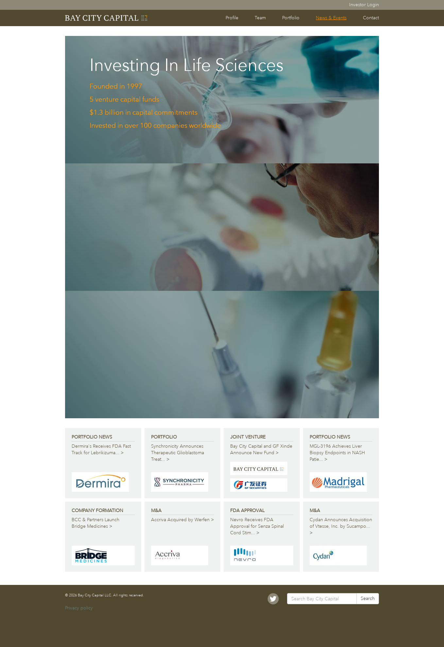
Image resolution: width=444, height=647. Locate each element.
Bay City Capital (106, 18)
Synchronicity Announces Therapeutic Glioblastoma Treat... (179, 453)
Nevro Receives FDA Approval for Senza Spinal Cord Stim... (261, 526)
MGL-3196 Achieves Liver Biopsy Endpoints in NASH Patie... (338, 453)
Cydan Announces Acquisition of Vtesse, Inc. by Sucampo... (341, 526)
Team (260, 18)
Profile (232, 18)
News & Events (331, 18)
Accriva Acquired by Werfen (182, 520)
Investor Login (364, 5)
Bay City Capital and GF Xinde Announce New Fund (261, 449)
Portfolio (290, 18)
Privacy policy (79, 608)
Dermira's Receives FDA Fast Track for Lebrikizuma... (101, 449)
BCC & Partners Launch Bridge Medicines (103, 523)
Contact (371, 18)
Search (368, 598)
